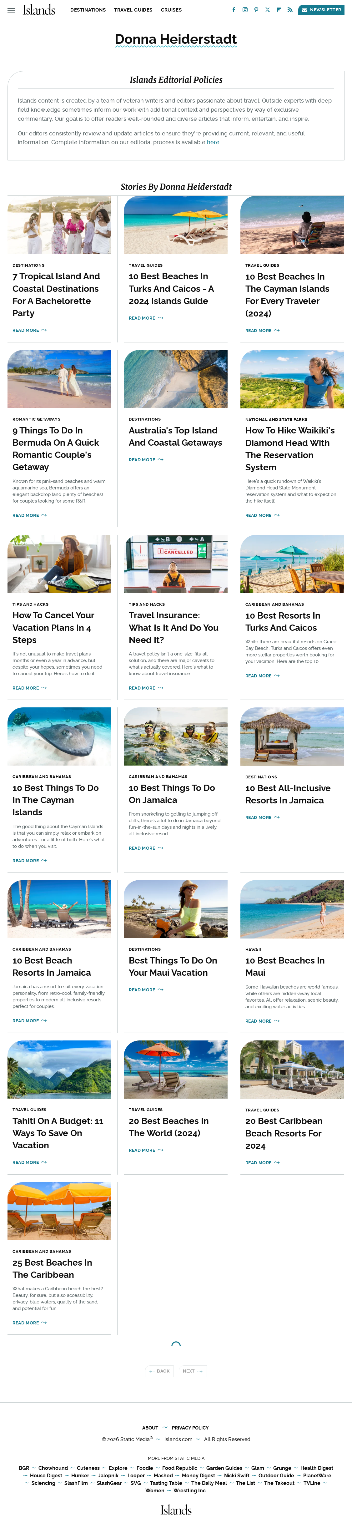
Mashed (163, 1476)
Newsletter (321, 10)
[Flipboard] (279, 11)
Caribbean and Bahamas (274, 604)
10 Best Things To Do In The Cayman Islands (56, 800)
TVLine (312, 1483)
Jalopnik (108, 1476)
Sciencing (43, 1483)
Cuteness (88, 1468)
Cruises (171, 10)
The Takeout (279, 1483)
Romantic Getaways (36, 419)
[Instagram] (245, 11)
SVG (136, 1483)
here (213, 142)
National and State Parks (276, 419)
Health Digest (316, 1468)
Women (154, 1491)
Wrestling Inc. (190, 1491)
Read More (26, 330)
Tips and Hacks (30, 604)
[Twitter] (267, 11)
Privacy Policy (190, 1428)
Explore (118, 1468)
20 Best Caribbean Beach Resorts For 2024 (284, 1133)
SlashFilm (76, 1483)
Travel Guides (133, 10)
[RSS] (290, 11)
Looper (136, 1476)
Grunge (282, 1468)
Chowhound (53, 1468)
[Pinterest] (256, 11)
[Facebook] (234, 11)
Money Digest (198, 1476)
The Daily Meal (209, 1483)
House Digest (46, 1476)
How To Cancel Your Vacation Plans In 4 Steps (53, 627)
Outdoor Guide (276, 1476)
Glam (257, 1468)
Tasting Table (166, 1483)
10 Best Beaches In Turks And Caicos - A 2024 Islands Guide (171, 288)
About (150, 1428)
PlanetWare (317, 1476)
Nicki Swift (236, 1476)
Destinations (88, 10)
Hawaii (253, 949)
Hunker (80, 1476)
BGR (24, 1468)
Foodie (145, 1468)
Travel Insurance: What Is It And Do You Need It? (174, 627)
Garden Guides (224, 1468)
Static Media (135, 1439)
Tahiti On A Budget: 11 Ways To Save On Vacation (58, 1133)
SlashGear (109, 1483)
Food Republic (179, 1468)
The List (245, 1483)
